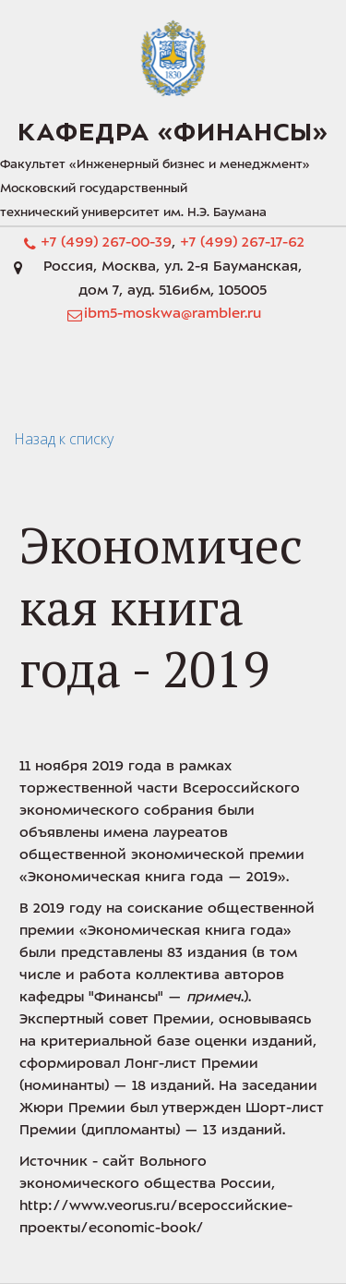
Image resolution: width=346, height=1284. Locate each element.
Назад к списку (63, 439)
